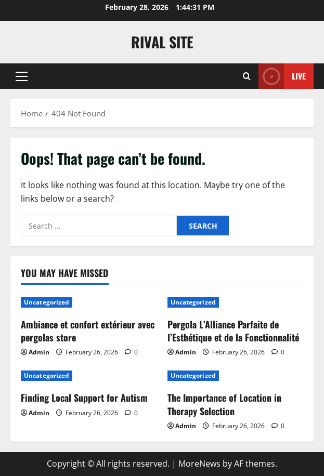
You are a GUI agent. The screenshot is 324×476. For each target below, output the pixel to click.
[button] (21, 76)
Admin (39, 352)
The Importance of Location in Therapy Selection (224, 404)
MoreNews (199, 463)
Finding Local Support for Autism (84, 397)
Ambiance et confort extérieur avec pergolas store (87, 331)
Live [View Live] (282, 76)
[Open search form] (247, 76)
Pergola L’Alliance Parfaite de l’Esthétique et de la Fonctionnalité (233, 331)
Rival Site (162, 41)
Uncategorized (46, 302)
